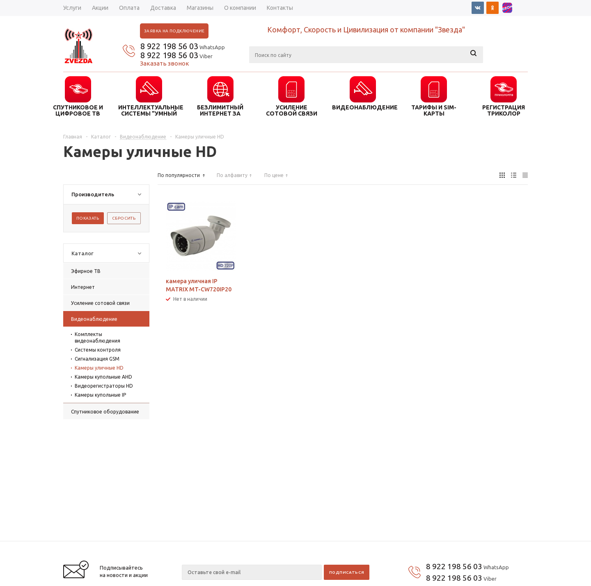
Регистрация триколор (503, 110)
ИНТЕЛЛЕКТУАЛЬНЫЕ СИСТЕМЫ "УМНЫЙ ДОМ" (149, 110)
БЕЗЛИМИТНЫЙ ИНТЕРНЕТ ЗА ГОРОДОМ (220, 110)
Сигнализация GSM (97, 358)
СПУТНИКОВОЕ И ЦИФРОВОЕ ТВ (78, 110)
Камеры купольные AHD (103, 376)
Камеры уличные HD (99, 367)
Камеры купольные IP (100, 394)
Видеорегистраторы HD (104, 385)
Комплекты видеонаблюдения (97, 337)
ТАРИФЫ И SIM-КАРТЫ (433, 110)
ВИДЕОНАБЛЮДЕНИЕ (363, 107)
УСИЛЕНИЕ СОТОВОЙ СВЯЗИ (291, 110)
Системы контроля (98, 349)
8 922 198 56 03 (169, 46)
